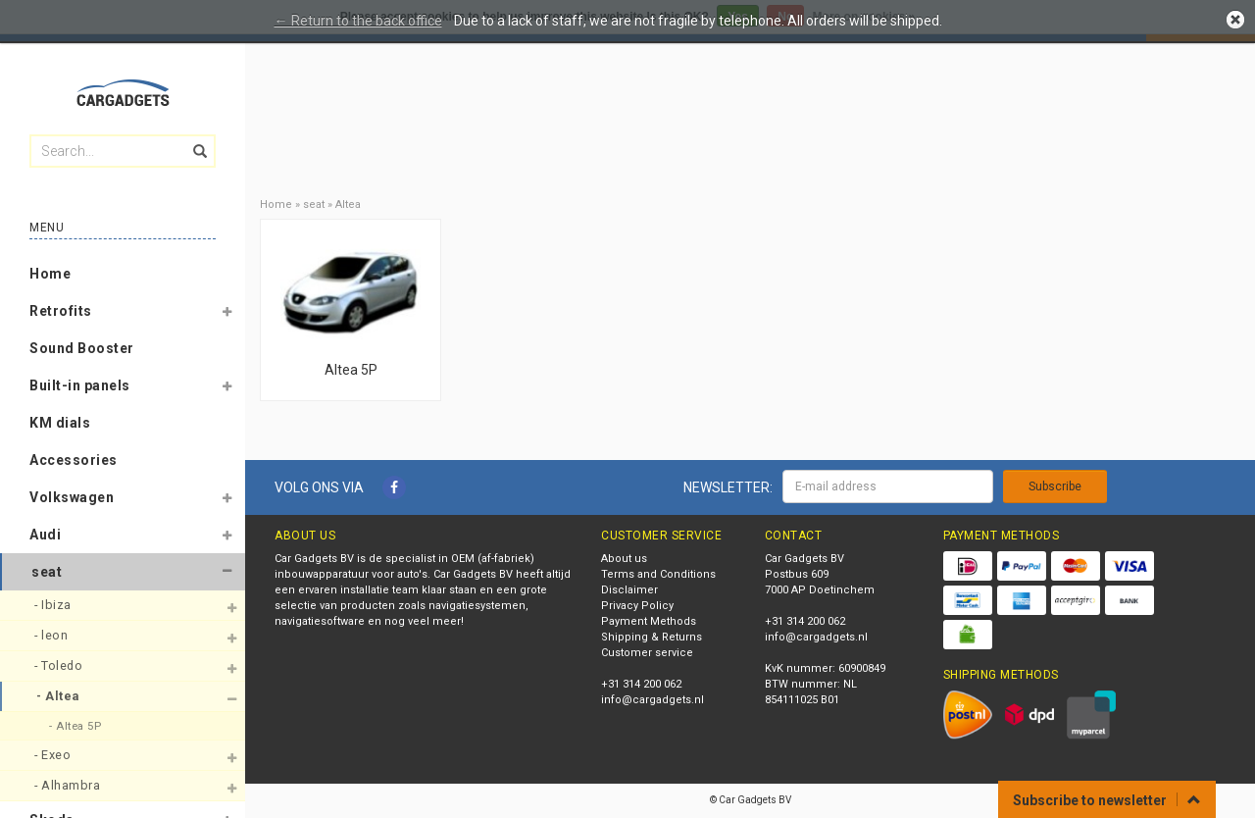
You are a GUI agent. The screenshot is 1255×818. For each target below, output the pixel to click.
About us (624, 558)
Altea (348, 204)
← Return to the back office (358, 20)
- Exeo (54, 754)
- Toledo (60, 665)
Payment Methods (648, 621)
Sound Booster (81, 348)
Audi (45, 534)
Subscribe (1055, 486)
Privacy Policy (637, 605)
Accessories (73, 460)
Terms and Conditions (658, 574)
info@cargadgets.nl (652, 699)
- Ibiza (54, 604)
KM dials (59, 423)
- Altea (59, 696)
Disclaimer (629, 590)
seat (46, 572)
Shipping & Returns (651, 637)
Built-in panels (79, 385)
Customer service (647, 652)
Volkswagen (71, 497)
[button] (226, 314)
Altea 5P (351, 370)
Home (50, 273)
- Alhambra (69, 785)
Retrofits (60, 311)
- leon (53, 635)
